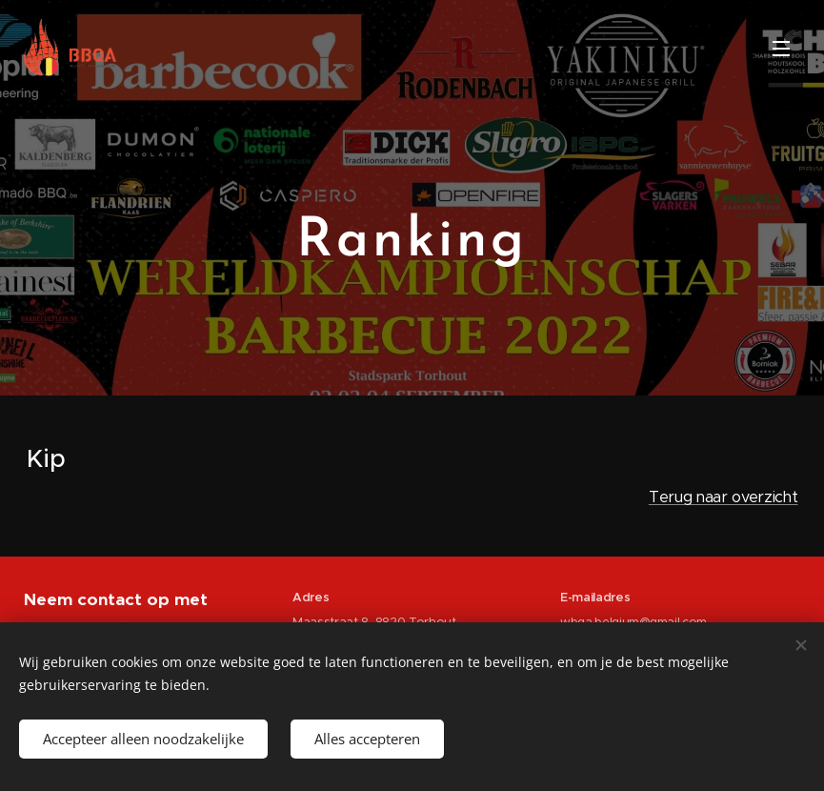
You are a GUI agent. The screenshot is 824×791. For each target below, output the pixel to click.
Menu (781, 49)
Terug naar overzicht (723, 497)
